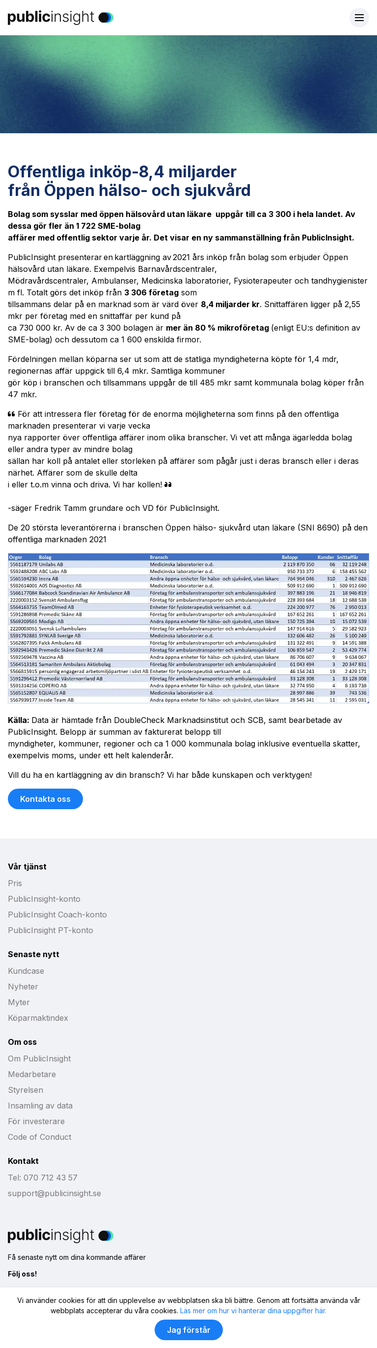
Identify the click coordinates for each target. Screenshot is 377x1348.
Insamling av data (40, 1105)
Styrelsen (25, 1090)
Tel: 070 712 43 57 (43, 1177)
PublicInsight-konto (44, 899)
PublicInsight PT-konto (50, 930)
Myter (19, 1002)
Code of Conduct (39, 1137)
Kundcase (26, 971)
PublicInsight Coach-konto (57, 914)
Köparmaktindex (38, 1018)
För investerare (36, 1121)
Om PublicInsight (39, 1058)
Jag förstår (189, 1330)
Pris (15, 883)
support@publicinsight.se (54, 1193)
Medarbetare (32, 1074)
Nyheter (23, 986)
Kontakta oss (45, 799)
